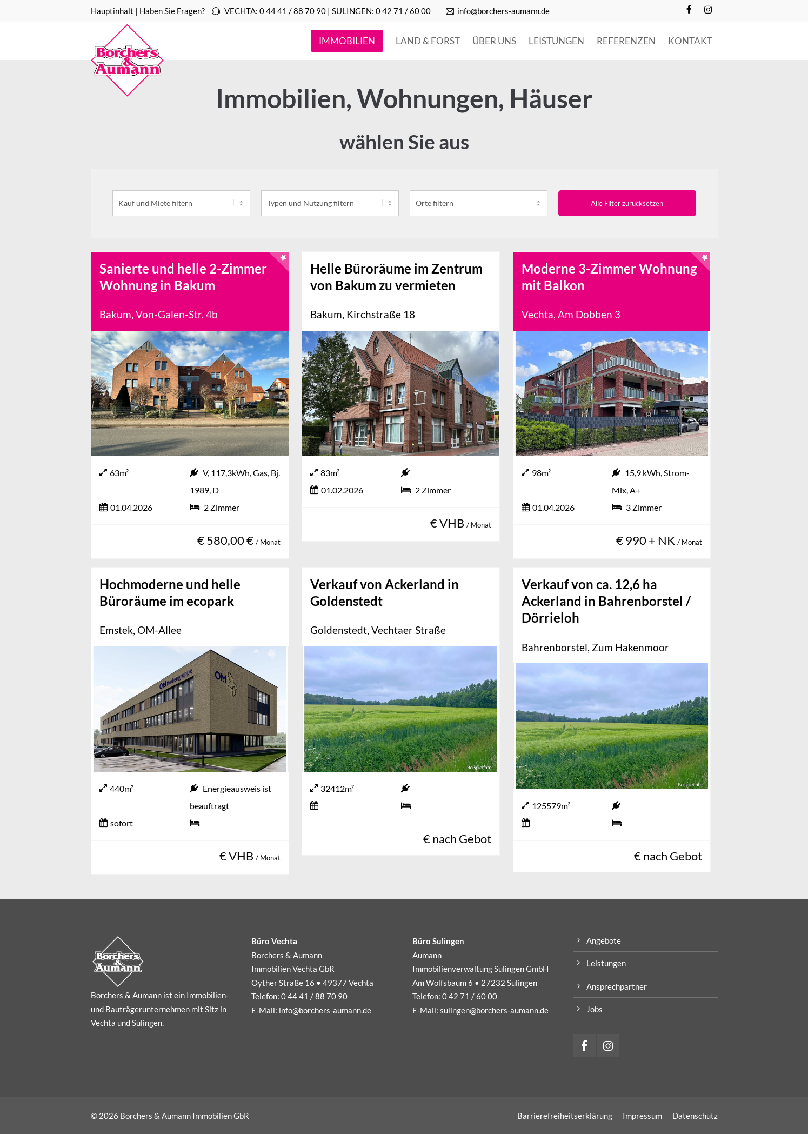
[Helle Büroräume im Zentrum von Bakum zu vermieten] (400, 393)
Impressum (642, 1115)
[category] (330, 203)
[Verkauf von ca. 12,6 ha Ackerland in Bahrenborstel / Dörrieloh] (612, 726)
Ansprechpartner (616, 986)
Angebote (603, 940)
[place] (478, 203)
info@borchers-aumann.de (498, 11)
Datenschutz (695, 1115)
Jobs (594, 1009)
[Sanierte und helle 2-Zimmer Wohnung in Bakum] (190, 393)
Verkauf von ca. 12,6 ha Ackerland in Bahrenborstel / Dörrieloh (606, 600)
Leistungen (606, 963)
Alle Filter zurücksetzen (627, 203)
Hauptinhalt (112, 11)
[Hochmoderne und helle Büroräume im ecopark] (190, 709)
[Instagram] (708, 10)
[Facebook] (689, 10)
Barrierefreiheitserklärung (564, 1115)
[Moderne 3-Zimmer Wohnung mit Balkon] (612, 393)
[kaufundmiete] (181, 203)
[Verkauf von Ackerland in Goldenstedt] (400, 709)
